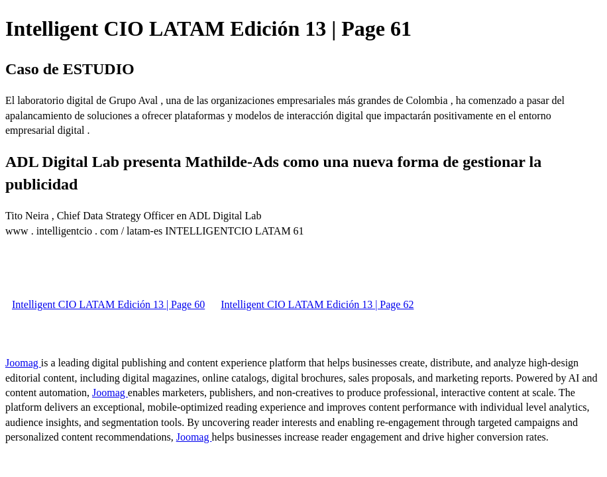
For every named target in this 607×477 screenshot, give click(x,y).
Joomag (23, 362)
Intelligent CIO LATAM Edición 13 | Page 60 (108, 304)
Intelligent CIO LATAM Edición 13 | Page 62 (317, 304)
